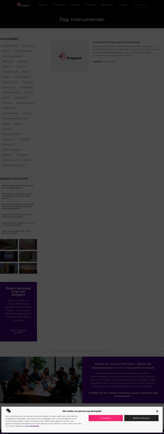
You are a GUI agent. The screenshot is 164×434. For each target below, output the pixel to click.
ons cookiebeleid (32, 426)
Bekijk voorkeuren (141, 418)
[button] (157, 411)
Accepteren (106, 418)
